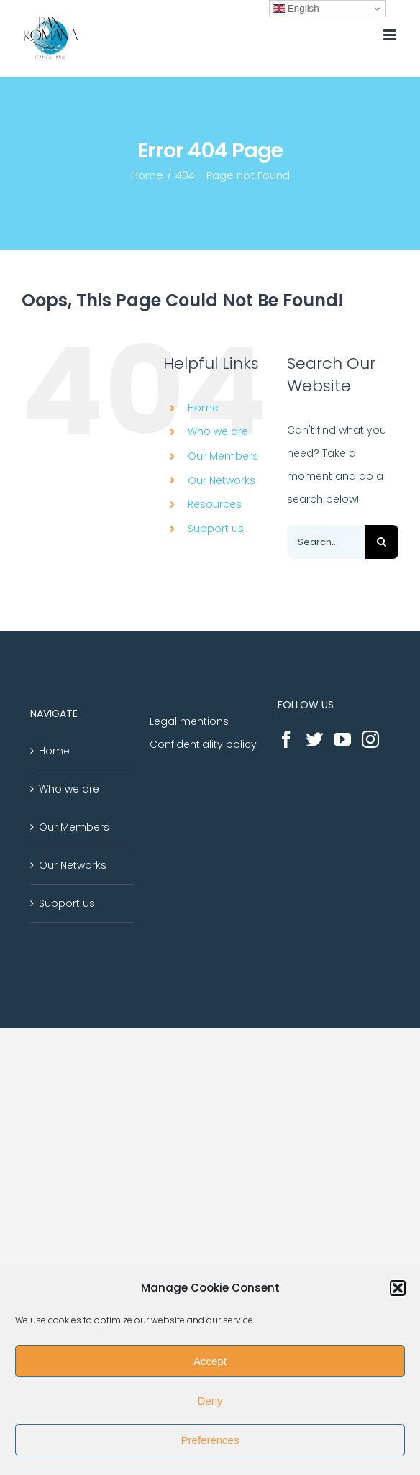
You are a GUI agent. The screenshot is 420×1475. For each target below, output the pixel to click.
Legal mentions (189, 721)
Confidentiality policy (203, 744)
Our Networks (221, 480)
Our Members (223, 456)
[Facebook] (286, 739)
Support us (216, 528)
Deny (209, 1400)
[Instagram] (370, 739)
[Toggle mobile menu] (390, 34)
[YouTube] (342, 739)
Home (203, 408)
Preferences (210, 1440)
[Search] (381, 542)
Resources (215, 504)
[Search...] (326, 542)
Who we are (218, 431)
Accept (210, 1361)
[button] (398, 1288)
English (296, 8)
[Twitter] (314, 739)
